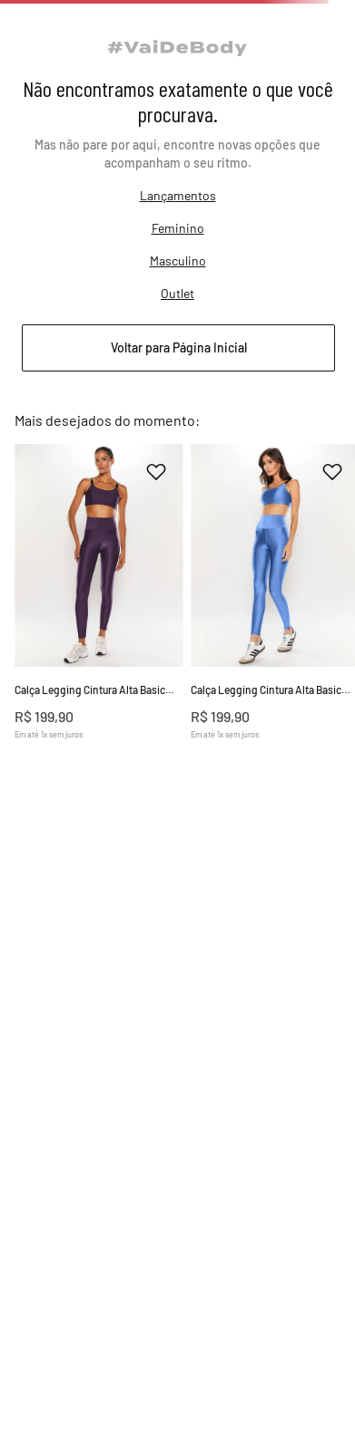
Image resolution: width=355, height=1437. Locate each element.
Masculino (178, 260)
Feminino (178, 228)
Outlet (177, 293)
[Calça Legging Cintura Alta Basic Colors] (99, 616)
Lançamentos (178, 195)
